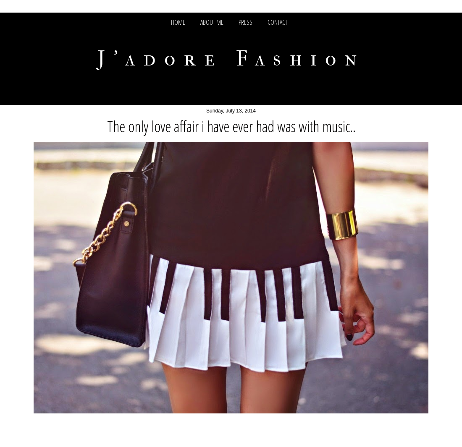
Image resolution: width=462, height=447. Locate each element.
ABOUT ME (211, 22)
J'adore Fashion (231, 58)
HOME (178, 22)
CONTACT (277, 22)
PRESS (245, 22)
